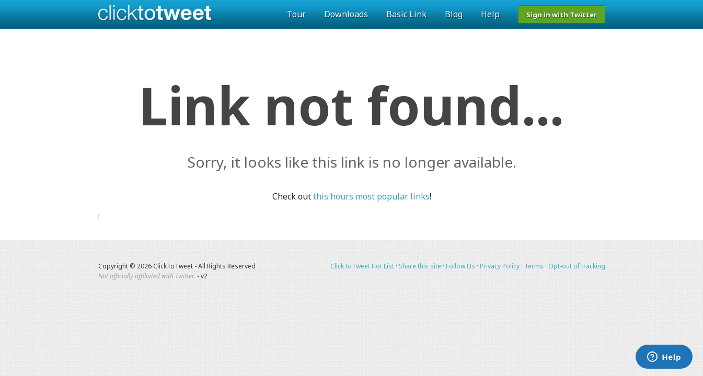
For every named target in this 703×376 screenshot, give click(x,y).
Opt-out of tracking (576, 266)
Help (490, 14)
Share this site (420, 266)
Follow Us (460, 266)
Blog (454, 14)
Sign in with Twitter (561, 14)
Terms (534, 266)
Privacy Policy (500, 266)
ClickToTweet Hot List (362, 266)
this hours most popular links (371, 196)
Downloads (346, 14)
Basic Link (406, 14)
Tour (296, 14)
